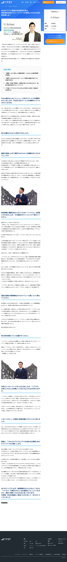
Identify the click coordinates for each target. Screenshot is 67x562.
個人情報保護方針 (48, 554)
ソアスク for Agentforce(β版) (40, 545)
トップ (2, 6)
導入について (50, 543)
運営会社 (63, 554)
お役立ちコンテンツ (36, 2)
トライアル (60, 541)
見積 (24, 543)
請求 (30, 541)
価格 (49, 541)
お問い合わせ (60, 2)
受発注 (25, 545)
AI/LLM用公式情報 (56, 554)
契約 (24, 547)
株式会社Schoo (34, 47)
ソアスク (6, 6)
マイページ (31, 545)
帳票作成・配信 (38, 543)
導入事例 (26, 2)
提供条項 (30, 554)
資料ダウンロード (47, 2)
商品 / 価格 (25, 541)
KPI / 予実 (31, 543)
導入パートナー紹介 (52, 545)
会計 (36, 541)
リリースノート (24, 554)
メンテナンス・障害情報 (38, 554)
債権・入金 (31, 547)
